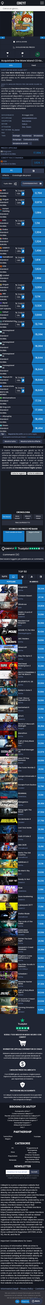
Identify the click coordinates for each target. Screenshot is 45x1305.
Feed (34, 65)
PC (13, 1148)
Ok (17, 1301)
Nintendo (12, 1160)
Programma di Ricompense (32, 1149)
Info (11, 65)
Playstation (12, 1156)
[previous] (2, 37)
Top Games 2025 (32, 1159)
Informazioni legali (9, 1288)
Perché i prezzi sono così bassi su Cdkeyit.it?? (22, 1116)
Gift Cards (32, 1153)
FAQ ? (22, 1127)
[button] (20, 194)
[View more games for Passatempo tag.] (27, 137)
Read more (26, 1301)
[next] (42, 37)
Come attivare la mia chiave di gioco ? (22, 1120)
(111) (29, 548)
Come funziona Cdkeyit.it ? (22, 1113)
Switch (17, 130)
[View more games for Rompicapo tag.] (17, 140)
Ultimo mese (38, 517)
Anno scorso (17, 517)
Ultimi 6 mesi (28, 517)
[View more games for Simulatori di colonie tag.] (20, 144)
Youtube (37, 1136)
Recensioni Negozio (32, 1157)
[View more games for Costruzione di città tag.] (31, 140)
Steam (28, 127)
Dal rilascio (7, 517)
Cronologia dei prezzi (21, 175)
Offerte (5, 175)
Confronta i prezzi (34, 437)
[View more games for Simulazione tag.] (38, 137)
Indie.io (24, 124)
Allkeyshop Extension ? (22, 1125)
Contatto (39, 1288)
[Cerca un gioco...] (22, 8)
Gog (23, 127)
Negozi (8, 1139)
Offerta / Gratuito (32, 1155)
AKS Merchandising (32, 1162)
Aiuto (36, 1301)
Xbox (13, 1152)
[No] (42, 1297)
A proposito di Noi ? (22, 1111)
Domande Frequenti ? (22, 1123)
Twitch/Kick (7, 1136)
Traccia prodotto (22, 523)
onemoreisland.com (29, 118)
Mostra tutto (10, 441)
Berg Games (26, 121)
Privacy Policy (26, 1288)
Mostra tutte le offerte (30, 441)
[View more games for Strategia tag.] (16, 137)
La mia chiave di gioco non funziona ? (22, 1118)
